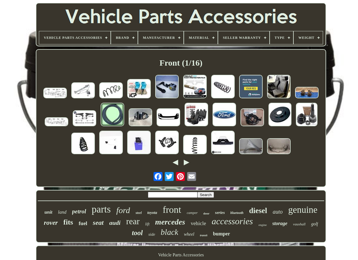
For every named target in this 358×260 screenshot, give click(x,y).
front (172, 209)
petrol (79, 211)
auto (278, 212)
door (206, 213)
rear (133, 221)
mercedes (170, 222)
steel (139, 213)
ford (123, 210)
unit (48, 212)
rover (51, 222)
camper (192, 213)
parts (101, 209)
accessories (232, 221)
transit (204, 235)
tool (137, 233)
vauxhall (299, 224)
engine (262, 224)
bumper (221, 234)
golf (314, 223)
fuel (83, 223)
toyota (152, 213)
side (151, 234)
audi (115, 222)
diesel (258, 210)
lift (147, 224)
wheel (189, 234)
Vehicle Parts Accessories (181, 254)
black (169, 232)
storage (280, 223)
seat (98, 222)
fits (68, 222)
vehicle (198, 223)
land (62, 212)
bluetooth (237, 213)
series (220, 212)
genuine (302, 210)
